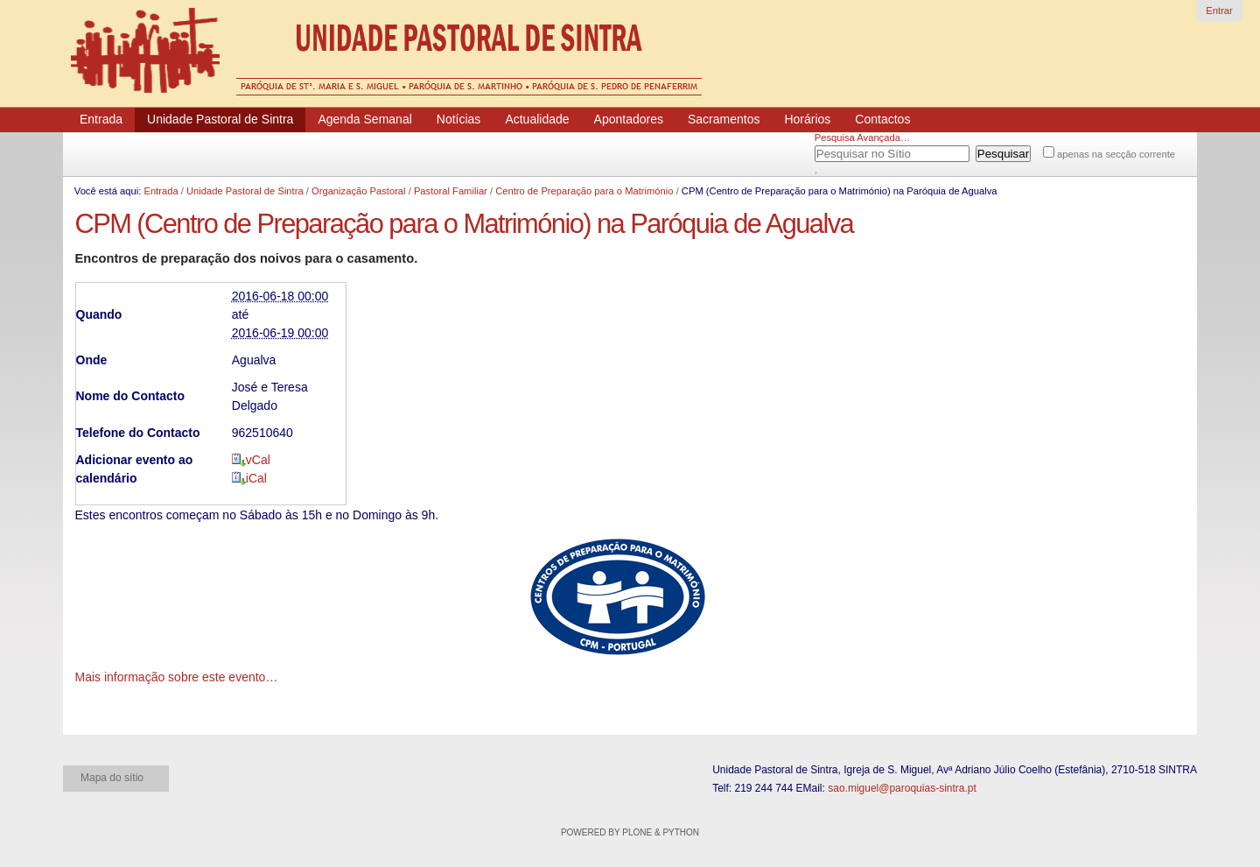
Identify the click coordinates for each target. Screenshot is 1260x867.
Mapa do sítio (112, 778)
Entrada (161, 191)
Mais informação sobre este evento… (176, 677)
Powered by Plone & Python (630, 832)
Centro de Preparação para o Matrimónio (584, 191)
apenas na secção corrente (1116, 154)
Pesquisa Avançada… (862, 137)
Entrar (1219, 10)
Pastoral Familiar (450, 191)
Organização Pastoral (359, 191)
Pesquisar (836, 150)
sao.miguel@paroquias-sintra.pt (902, 788)
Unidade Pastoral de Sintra (245, 191)
